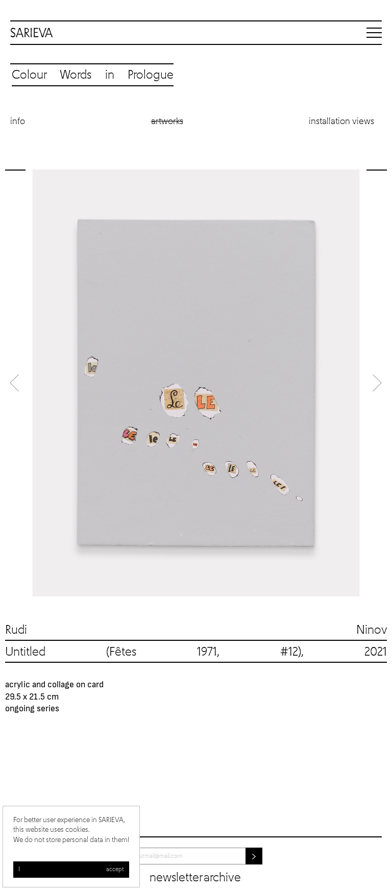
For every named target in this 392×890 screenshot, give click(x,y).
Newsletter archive (195, 878)
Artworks (167, 121)
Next (376, 383)
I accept (71, 870)
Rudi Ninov (196, 630)
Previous (15, 383)
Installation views (341, 121)
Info (17, 121)
